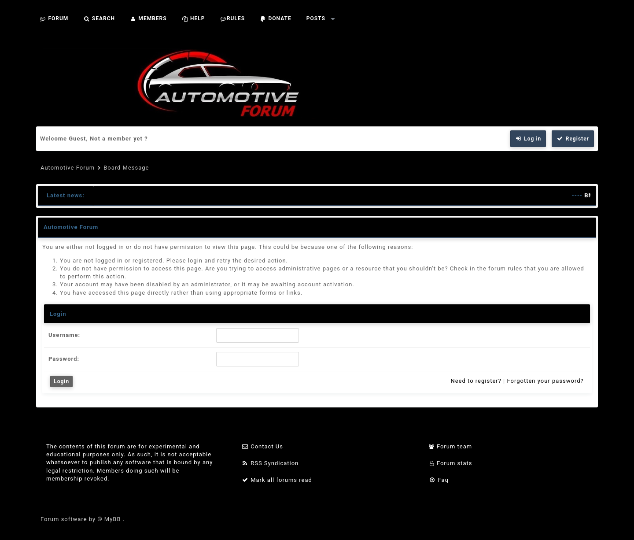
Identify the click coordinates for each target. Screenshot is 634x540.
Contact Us (262, 446)
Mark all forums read (276, 480)
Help (193, 18)
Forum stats (450, 463)
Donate (275, 18)
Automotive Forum (68, 167)
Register (573, 139)
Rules (232, 18)
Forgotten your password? (545, 380)
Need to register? (475, 380)
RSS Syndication (270, 463)
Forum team (450, 446)
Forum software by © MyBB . (83, 519)
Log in (528, 139)
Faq (439, 480)
